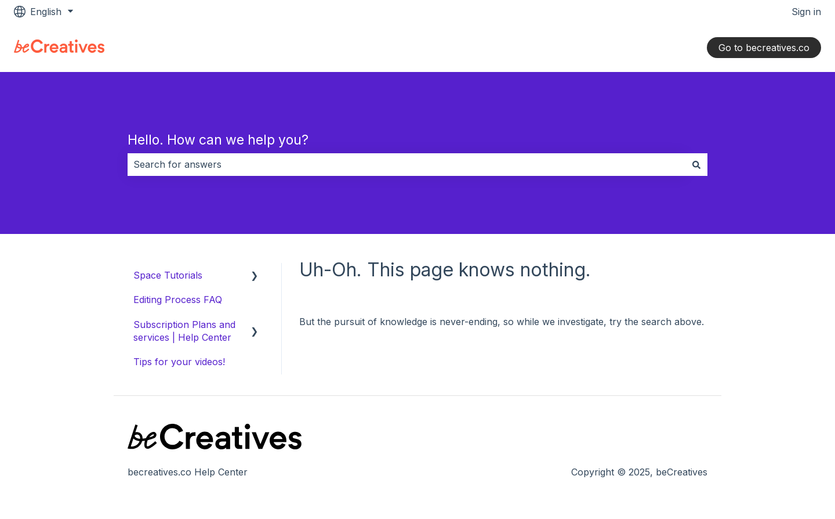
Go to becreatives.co (763, 47)
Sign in (806, 11)
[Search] (696, 164)
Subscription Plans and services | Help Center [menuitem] (184, 331)
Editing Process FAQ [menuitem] (177, 299)
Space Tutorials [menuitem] (167, 275)
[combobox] (406, 164)
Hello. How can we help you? (218, 140)
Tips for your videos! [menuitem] (179, 361)
